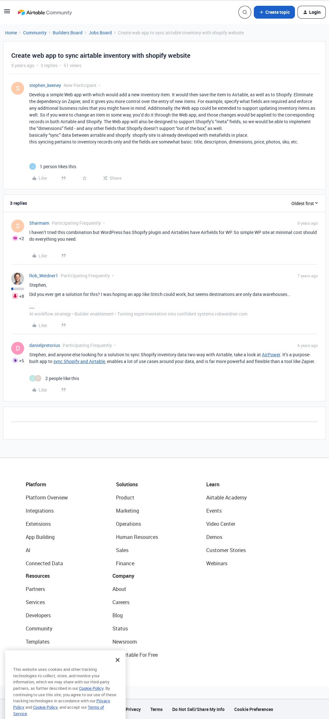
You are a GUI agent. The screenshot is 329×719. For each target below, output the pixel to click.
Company (123, 575)
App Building (40, 537)
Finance (125, 563)
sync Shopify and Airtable (79, 361)
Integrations (40, 510)
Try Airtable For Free (135, 654)
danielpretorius (44, 345)
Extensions (38, 523)
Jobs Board (100, 33)
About (119, 589)
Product (125, 497)
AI (28, 550)
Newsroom (124, 641)
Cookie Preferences (253, 709)
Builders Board (68, 33)
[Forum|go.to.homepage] (44, 12)
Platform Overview (47, 497)
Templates (37, 641)
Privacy (133, 709)
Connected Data (44, 563)
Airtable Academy (226, 497)
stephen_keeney (45, 85)
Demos (214, 537)
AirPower (271, 354)
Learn (212, 484)
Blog (117, 615)
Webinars (216, 563)
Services (35, 602)
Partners (35, 589)
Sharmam (39, 223)
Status (120, 628)
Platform (36, 484)
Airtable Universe (45, 654)
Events (214, 510)
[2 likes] (54, 378)
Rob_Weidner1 (43, 276)
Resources (38, 575)
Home (11, 33)
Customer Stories (226, 550)
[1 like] (52, 166)
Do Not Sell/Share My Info (198, 709)
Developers (38, 615)
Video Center (220, 523)
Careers (120, 602)
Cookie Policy (91, 699)
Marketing (127, 510)
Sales (122, 550)
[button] (7, 13)
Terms (156, 709)
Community (35, 33)
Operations (128, 523)
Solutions (127, 484)
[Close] (118, 670)
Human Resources (137, 537)
